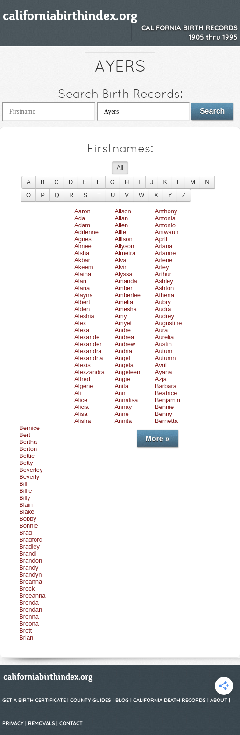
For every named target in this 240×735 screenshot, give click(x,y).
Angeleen (127, 371)
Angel (122, 357)
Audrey (164, 316)
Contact (71, 723)
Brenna (29, 616)
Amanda (125, 281)
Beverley (31, 469)
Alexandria (88, 357)
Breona (29, 623)
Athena (164, 295)
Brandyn (30, 574)
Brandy (28, 567)
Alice (80, 399)
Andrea (124, 336)
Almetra (124, 253)
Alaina (82, 274)
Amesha (125, 309)
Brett (25, 630)
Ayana (163, 371)
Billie (25, 490)
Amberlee (127, 295)
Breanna (30, 581)
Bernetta (166, 420)
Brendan (30, 609)
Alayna (83, 295)
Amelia (123, 302)
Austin (163, 343)
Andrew (124, 343)
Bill (23, 483)
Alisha (82, 420)
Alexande (86, 336)
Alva (120, 260)
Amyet (123, 323)
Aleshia (84, 316)
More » (157, 438)
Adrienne (86, 232)
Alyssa (123, 274)
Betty (26, 462)
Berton (28, 448)
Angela (123, 364)
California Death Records (169, 700)
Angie (122, 378)
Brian (26, 637)
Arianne (165, 253)
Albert (82, 302)
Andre (122, 330)
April (161, 239)
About (218, 700)
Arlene (164, 260)
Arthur (163, 274)
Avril (161, 364)
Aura (161, 330)
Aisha (82, 253)
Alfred (82, 378)
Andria (123, 350)
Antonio (165, 225)
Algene (83, 385)
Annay (123, 406)
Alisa (80, 413)
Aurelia (164, 336)
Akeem (83, 267)
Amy (120, 316)
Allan (121, 218)
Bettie (27, 455)
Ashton (164, 288)
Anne (121, 413)
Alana (82, 288)
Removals (41, 723)
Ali (77, 392)
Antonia (165, 218)
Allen (121, 225)
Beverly (29, 476)
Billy (24, 497)
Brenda (29, 602)
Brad (25, 532)
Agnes (83, 239)
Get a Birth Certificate (34, 700)
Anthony (166, 211)
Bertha (28, 441)
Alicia (81, 406)
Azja (161, 378)
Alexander (88, 343)
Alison (122, 211)
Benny (163, 413)
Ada (79, 218)
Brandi (28, 553)
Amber (123, 288)
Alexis (82, 364)
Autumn (165, 357)
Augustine (168, 323)
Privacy (13, 723)
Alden (82, 309)
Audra (163, 309)
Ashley (164, 281)
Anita (121, 385)
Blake (27, 511)
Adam (82, 225)
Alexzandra (89, 371)
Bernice (29, 427)
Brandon (30, 560)
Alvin (120, 267)
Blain (26, 504)
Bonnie (28, 525)
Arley (162, 267)
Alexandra (88, 350)
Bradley (29, 546)
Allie (120, 232)
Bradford (30, 539)
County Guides (90, 700)
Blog (122, 700)
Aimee (83, 246)
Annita (123, 420)
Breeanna (32, 595)
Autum (164, 350)
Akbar (82, 260)
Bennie (164, 406)
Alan (80, 281)
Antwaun (167, 232)
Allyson (124, 246)
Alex (80, 323)
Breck (27, 588)
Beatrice (166, 392)
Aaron (82, 211)
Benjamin (167, 399)
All (120, 167)
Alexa (82, 330)
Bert (24, 434)
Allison (123, 239)
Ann (119, 392)
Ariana (164, 246)
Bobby (27, 518)
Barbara (165, 385)
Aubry (163, 302)
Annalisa (126, 399)
